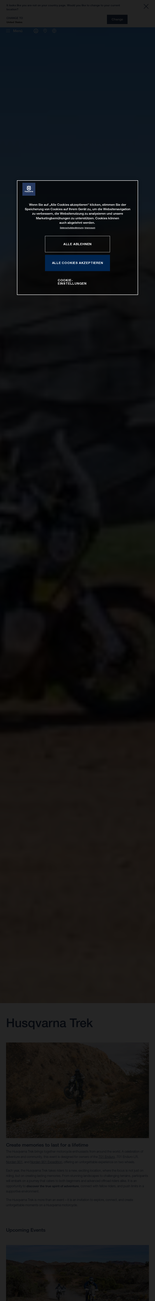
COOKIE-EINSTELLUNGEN (72, 281)
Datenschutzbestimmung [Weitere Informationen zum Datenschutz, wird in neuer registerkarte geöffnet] (72, 227)
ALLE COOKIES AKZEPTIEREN (77, 263)
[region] (77, 237)
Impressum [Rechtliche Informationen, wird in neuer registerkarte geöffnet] (90, 227)
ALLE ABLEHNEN (77, 244)
